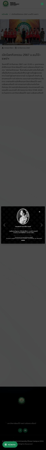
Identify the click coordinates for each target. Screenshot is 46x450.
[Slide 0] (23, 240)
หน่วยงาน (10, 444)
